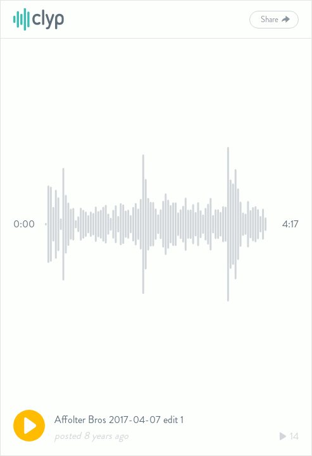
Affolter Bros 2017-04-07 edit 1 (119, 419)
